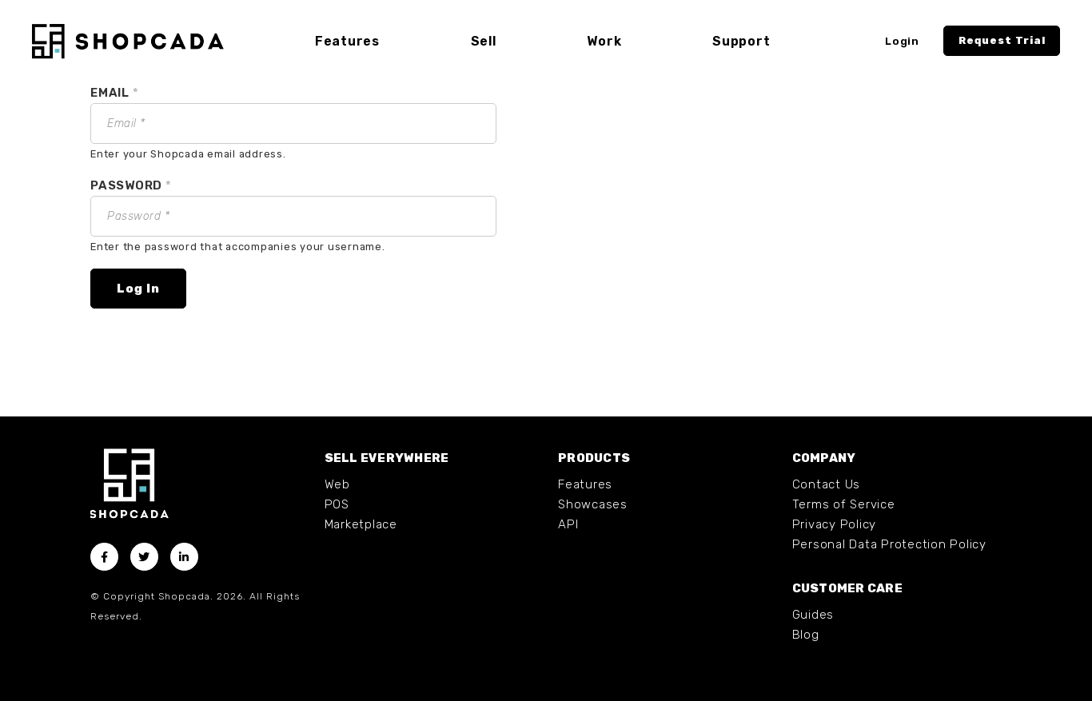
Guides (813, 614)
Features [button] (347, 41)
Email (114, 93)
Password (131, 185)
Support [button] (741, 41)
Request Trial (1002, 40)
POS (337, 504)
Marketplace (361, 524)
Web (337, 484)
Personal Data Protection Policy (889, 544)
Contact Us (826, 484)
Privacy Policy (834, 524)
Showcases (593, 504)
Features (585, 484)
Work (604, 41)
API (568, 524)
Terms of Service (843, 504)
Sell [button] (483, 41)
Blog (805, 634)
